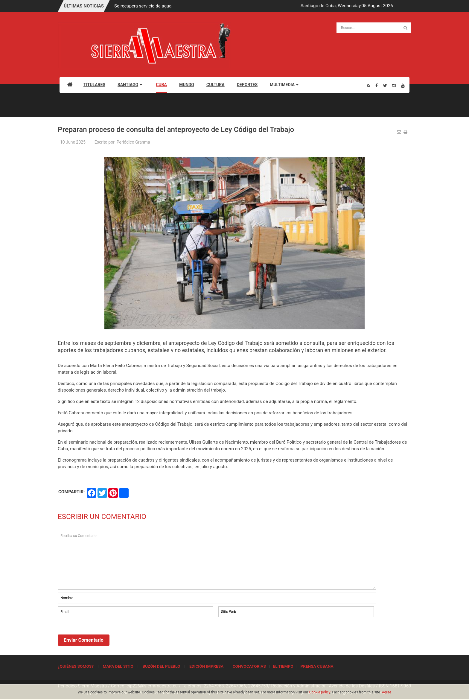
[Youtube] (403, 85)
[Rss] (368, 85)
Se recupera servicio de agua (142, 6)
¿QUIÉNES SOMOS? (76, 666)
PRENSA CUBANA (316, 666)
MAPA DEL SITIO (118, 666)
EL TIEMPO (283, 666)
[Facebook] (376, 85)
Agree (386, 692)
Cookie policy (320, 692)
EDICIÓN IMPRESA (206, 666)
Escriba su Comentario (217, 560)
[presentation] (103, 634)
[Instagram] (394, 85)
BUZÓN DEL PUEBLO (161, 666)
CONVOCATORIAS (249, 666)
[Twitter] (385, 85)
